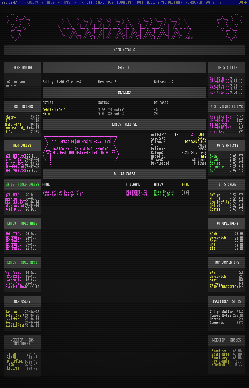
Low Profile (219, 202)
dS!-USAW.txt (220, 78)
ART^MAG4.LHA (15, 241)
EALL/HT (13, 368)
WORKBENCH (194, 2)
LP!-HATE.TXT (220, 128)
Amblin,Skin (164, 195)
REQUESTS (124, 2)
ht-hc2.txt (14, 159)
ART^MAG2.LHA (15, 248)
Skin (213, 156)
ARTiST (159, 184)
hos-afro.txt (220, 85)
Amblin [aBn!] (54, 110)
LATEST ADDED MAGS (22, 223)
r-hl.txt (217, 131)
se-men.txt (219, 124)
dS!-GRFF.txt (220, 82)
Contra (215, 209)
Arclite (216, 198)
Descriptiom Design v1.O (63, 191)
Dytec (201, 138)
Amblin (180, 135)
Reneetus (12, 322)
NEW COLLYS (22, 145)
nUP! (213, 170)
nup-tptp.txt (220, 92)
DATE (185, 184)
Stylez (215, 163)
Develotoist (15, 326)
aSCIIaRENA (10, 2)
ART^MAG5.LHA (15, 244)
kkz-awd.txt (15, 205)
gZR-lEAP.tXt (16, 156)
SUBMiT (211, 2)
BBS (110, 2)
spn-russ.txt (16, 170)
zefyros (216, 283)
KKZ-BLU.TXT (15, 202)
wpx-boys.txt (15, 198)
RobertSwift (15, 315)
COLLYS (33, 2)
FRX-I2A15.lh (15, 276)
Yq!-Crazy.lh (15, 273)
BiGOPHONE (15, 361)
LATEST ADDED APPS (22, 262)
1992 (185, 191)
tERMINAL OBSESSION (223, 365)
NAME (46, 184)
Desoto (215, 159)
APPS (68, 2)
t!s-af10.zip (15, 283)
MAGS (51, 2)
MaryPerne (13, 124)
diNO (8, 121)
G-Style (216, 205)
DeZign (215, 195)
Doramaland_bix (17, 128)
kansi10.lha (15, 287)
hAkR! (214, 234)
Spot (213, 241)
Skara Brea (220, 354)
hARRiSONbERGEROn (224, 287)
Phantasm (219, 351)
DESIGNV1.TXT (136, 191)
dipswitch (218, 237)
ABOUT (139, 2)
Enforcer (217, 167)
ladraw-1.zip (15, 280)
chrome (10, 117)
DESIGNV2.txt (195, 142)
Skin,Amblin (164, 191)
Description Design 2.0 (62, 195)
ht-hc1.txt (14, 163)
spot (213, 280)
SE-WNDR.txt (15, 167)
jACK (10, 365)
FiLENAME (133, 184)
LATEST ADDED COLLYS (22, 184)
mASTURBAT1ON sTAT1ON (224, 361)
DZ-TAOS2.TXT (220, 89)
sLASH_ (12, 358)
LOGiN (242, 2)
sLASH (11, 354)
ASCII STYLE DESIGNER (164, 2)
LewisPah (12, 319)
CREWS (100, 2)
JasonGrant (14, 312)
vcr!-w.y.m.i (15, 209)
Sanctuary (220, 358)
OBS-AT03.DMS (15, 234)
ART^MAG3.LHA (15, 237)
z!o (212, 248)
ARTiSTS (86, 2)
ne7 (203, 156)
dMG (212, 244)
